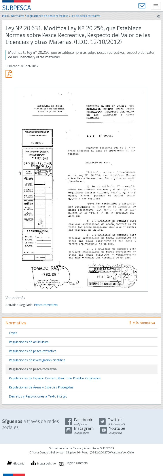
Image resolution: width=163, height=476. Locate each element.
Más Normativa (142, 323)
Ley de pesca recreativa (85, 16)
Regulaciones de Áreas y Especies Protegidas (41, 387)
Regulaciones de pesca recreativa (47, 16)
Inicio (5, 16)
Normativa (17, 16)
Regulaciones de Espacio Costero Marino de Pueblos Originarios (55, 378)
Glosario (19, 463)
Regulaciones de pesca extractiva (32, 351)
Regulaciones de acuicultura (29, 342)
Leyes (13, 333)
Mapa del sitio (46, 463)
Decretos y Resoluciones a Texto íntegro (38, 396)
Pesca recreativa (46, 305)
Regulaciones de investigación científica (37, 360)
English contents (77, 463)
